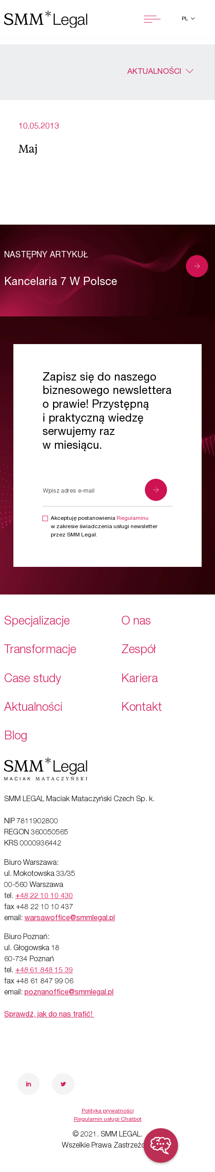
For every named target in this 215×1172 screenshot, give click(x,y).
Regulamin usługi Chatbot (108, 1119)
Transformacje (40, 650)
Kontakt (141, 708)
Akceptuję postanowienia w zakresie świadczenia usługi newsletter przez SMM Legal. (104, 527)
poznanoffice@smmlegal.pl (68, 993)
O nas (136, 622)
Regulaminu (133, 518)
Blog (15, 737)
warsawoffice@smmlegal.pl (69, 918)
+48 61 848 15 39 (44, 971)
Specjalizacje (37, 622)
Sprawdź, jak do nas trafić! (49, 1015)
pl (186, 19)
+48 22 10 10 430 (44, 896)
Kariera (139, 679)
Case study (32, 679)
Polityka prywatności (108, 1111)
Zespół (138, 650)
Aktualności (154, 72)
